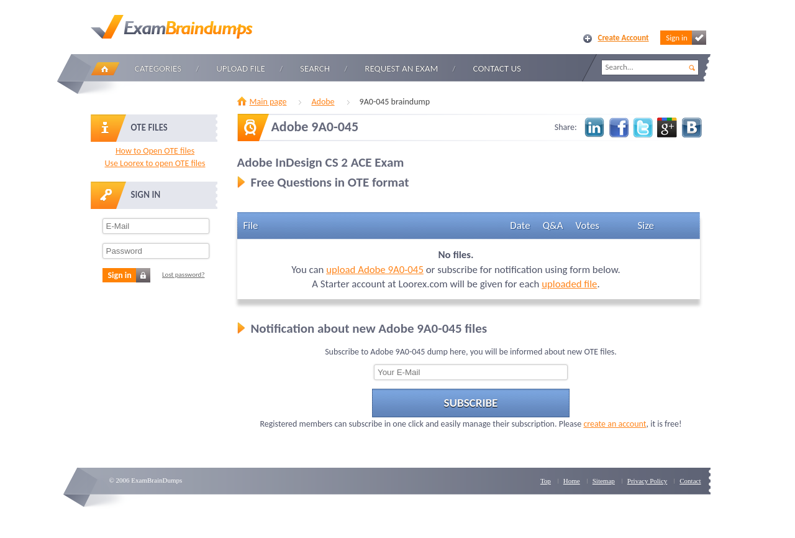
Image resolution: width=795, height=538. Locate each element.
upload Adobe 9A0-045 (375, 269)
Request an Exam (401, 68)
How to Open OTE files (155, 151)
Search (315, 68)
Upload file (240, 68)
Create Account (623, 37)
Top (545, 481)
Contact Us (497, 68)
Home (105, 68)
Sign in (686, 37)
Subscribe (471, 403)
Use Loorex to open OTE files (154, 163)
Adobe (322, 101)
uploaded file (569, 283)
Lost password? (183, 275)
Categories (158, 68)
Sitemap (604, 481)
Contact (690, 481)
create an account (614, 424)
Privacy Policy (647, 481)
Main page (268, 101)
